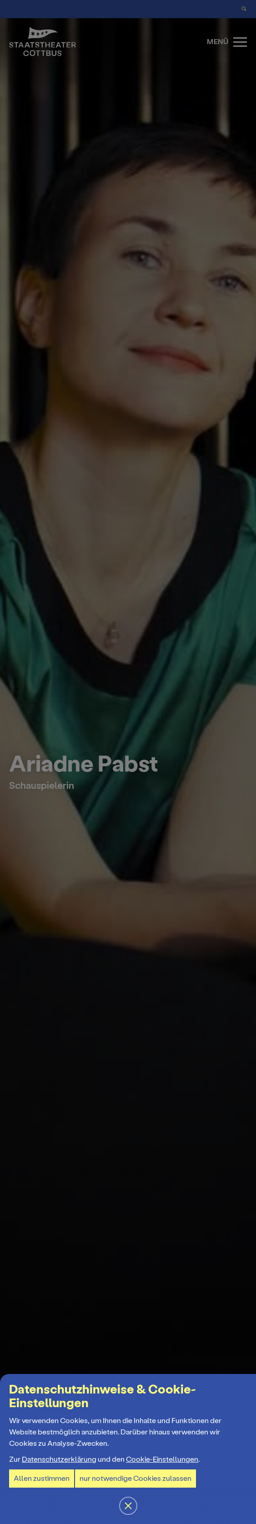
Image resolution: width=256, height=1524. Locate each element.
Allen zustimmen (42, 1478)
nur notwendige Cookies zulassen (135, 1478)
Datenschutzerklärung (59, 1459)
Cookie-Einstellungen (162, 1459)
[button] (128, 762)
